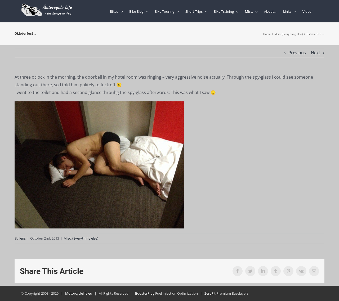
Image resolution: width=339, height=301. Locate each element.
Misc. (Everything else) (81, 238)
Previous (297, 53)
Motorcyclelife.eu (78, 293)
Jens (22, 238)
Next (315, 53)
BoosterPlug (144, 293)
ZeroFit (210, 293)
